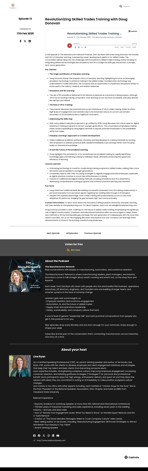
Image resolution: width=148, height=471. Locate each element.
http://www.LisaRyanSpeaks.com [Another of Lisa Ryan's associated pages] (49, 444)
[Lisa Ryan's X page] (40, 439)
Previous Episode (92, 234)
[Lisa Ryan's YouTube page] (48, 439)
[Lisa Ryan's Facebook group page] (37, 439)
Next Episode (53, 234)
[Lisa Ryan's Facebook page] (34, 439)
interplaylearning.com (72, 207)
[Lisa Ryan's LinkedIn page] (45, 439)
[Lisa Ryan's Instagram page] (43, 439)
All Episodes (72, 234)
